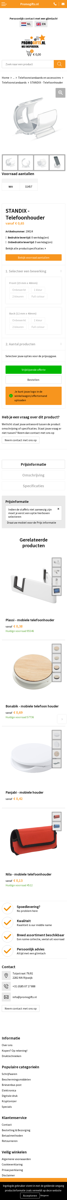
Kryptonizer (9, 1101)
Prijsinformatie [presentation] (33, 464)
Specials (7, 1106)
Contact (7, 1124)
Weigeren (44, 1195)
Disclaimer (8, 1175)
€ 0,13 (14, 880)
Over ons (7, 1045)
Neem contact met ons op (21, 440)
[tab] (33, 464)
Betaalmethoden (12, 1135)
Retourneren (10, 1141)
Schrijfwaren (9, 1074)
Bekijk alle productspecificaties (26, 248)
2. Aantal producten (20, 344)
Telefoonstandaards (14, 82)
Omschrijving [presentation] (33, 475)
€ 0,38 (14, 626)
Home (5, 77)
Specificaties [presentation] (33, 485)
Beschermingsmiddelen (16, 1079)
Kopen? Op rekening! (14, 1050)
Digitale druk (10, 1096)
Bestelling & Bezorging (16, 1130)
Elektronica (9, 1090)
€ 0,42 (14, 798)
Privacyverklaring (12, 1170)
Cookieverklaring (12, 1164)
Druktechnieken (11, 1056)
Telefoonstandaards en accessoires (39, 77)
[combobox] (28, 64)
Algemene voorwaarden (16, 1159)
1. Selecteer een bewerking (26, 271)
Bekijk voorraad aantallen (33, 257)
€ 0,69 (14, 712)
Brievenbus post (12, 1085)
